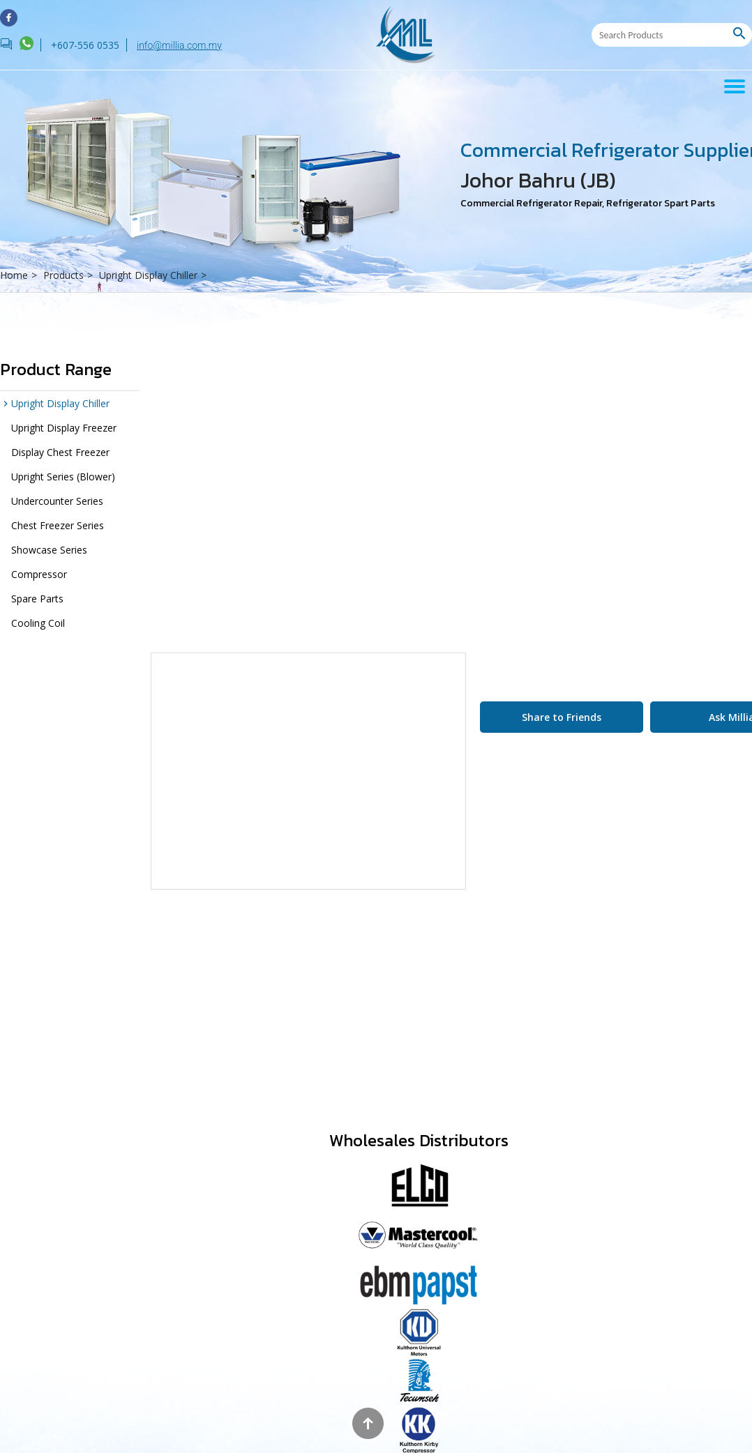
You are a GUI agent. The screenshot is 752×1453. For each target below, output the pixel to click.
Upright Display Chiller (154, 275)
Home (20, 275)
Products (69, 275)
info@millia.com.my (179, 45)
